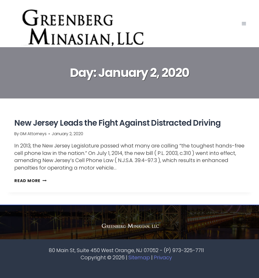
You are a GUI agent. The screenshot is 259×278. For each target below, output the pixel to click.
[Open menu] (244, 23)
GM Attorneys (33, 134)
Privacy (163, 257)
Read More (30, 181)
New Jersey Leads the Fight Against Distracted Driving (117, 122)
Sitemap (139, 257)
